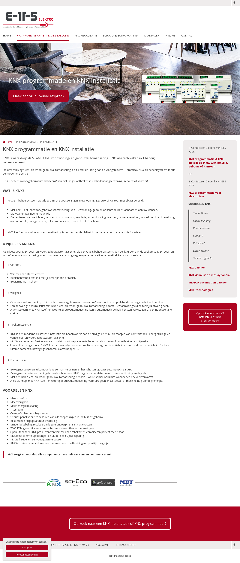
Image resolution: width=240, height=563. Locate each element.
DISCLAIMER (102, 545)
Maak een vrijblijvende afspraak (38, 96)
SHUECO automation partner (207, 282)
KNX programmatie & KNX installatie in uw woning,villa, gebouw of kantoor (208, 162)
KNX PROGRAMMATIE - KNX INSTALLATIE (43, 35)
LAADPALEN (152, 35)
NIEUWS (170, 35)
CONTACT (187, 35)
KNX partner (196, 267)
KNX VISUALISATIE (85, 35)
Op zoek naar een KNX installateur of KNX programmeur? (210, 316)
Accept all (27, 547)
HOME (7, 35)
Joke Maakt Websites (120, 555)
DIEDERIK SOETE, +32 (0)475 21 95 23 (65, 545)
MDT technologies (200, 290)
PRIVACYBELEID (126, 545)
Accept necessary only (27, 554)
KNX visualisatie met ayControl (209, 275)
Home (9, 142)
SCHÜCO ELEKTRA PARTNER (120, 35)
